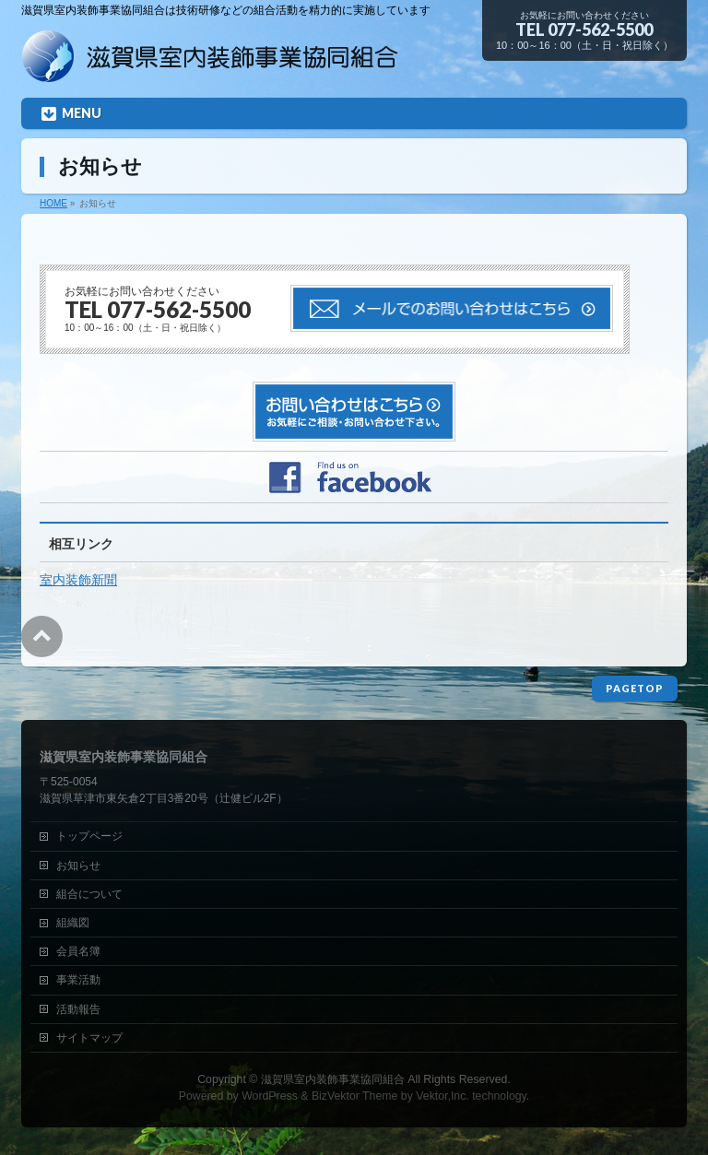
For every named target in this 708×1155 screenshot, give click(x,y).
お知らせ (78, 865)
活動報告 (78, 1009)
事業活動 (78, 979)
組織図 (72, 922)
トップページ (89, 836)
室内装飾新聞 (78, 579)
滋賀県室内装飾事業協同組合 (333, 1079)
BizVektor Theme (355, 1096)
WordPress (270, 1096)
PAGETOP (635, 688)
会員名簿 (78, 951)
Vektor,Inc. (442, 1096)
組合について (89, 894)
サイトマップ (89, 1037)
